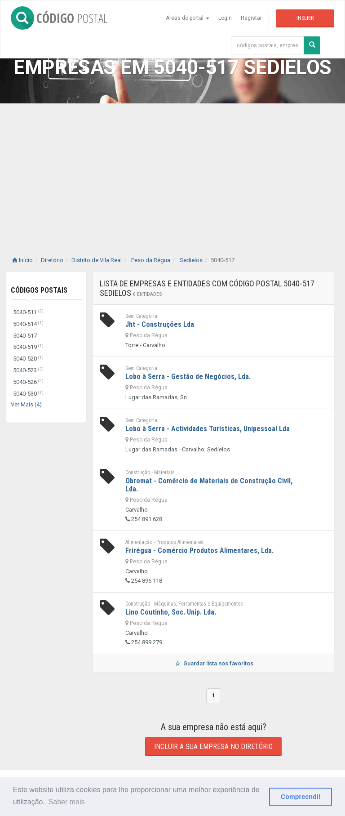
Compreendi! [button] (301, 796)
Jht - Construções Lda (159, 324)
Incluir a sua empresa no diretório (213, 746)
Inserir (305, 18)
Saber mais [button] (67, 802)
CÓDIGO (59, 18)
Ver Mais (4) (26, 404)
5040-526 (28, 382)
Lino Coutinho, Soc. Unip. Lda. (170, 612)
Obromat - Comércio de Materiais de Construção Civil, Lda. (208, 485)
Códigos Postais (39, 290)
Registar (251, 18)
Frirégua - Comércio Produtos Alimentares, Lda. (199, 550)
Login (225, 18)
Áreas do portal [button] (187, 18)
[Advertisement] (172, 171)
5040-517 (25, 335)
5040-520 (28, 358)
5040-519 (28, 346)
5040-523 (28, 370)
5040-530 (28, 393)
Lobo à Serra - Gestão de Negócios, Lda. (188, 376)
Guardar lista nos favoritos (213, 663)
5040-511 (28, 312)
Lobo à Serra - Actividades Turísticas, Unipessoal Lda (207, 428)
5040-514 (28, 324)
